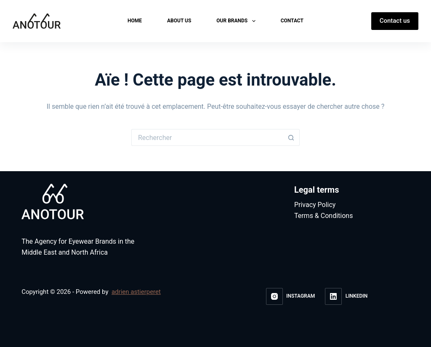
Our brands (237, 21)
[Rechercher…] (207, 137)
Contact (292, 21)
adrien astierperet (136, 292)
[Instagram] (290, 296)
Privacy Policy (315, 205)
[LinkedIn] (346, 296)
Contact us (395, 20)
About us (179, 21)
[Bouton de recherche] (291, 137)
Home (135, 21)
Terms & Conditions (323, 216)
